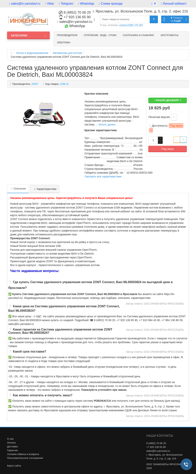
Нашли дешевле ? (167, 100)
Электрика (63, 42)
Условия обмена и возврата (23, 454)
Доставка (12, 446)
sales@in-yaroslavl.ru (24, 3)
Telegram (66, 3)
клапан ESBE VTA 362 (131, 25)
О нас (10, 438)
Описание (18, 188)
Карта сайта (14, 465)
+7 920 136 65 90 (75, 17)
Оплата (11, 442)
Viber (49, 3)
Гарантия (12, 450)
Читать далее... (107, 124)
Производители (67, 35)
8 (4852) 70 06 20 (75, 12)
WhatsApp (86, 3)
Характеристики (44, 188)
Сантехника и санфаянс (138, 35)
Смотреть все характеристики (103, 176)
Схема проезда (110, 3)
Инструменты (170, 35)
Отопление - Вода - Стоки (100, 35)
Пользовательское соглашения (25, 458)
